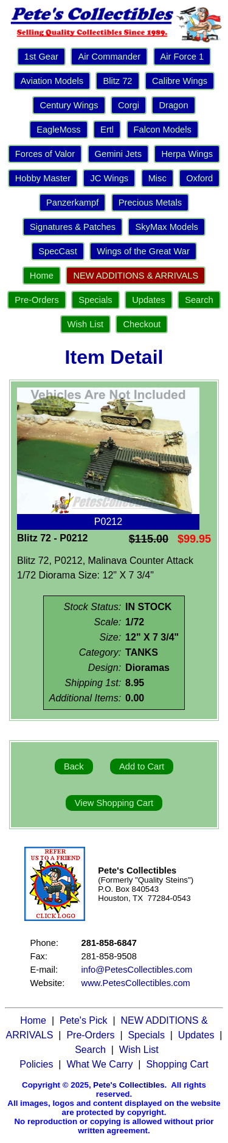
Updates (148, 300)
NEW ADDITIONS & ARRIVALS (135, 275)
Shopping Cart (177, 1064)
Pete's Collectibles (128, 1084)
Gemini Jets (118, 154)
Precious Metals (150, 202)
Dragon (173, 105)
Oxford (199, 178)
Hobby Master (43, 178)
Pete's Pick (84, 1020)
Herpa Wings (187, 154)
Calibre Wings (179, 81)
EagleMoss (58, 129)
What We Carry (99, 1064)
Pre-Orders (36, 300)
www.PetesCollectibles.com (135, 983)
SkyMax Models (166, 227)
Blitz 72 (117, 81)
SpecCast (57, 251)
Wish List (85, 324)
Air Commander (109, 56)
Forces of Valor (45, 154)
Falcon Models (163, 129)
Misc (157, 178)
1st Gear (41, 56)
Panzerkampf (72, 202)
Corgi (128, 105)
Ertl (107, 129)
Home (42, 275)
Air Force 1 (182, 56)
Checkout (142, 324)
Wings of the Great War (143, 251)
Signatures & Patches (73, 227)
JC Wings (109, 178)
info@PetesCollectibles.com (137, 970)
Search (199, 300)
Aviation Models (52, 81)
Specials (95, 300)
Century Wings (69, 105)
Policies (36, 1064)
